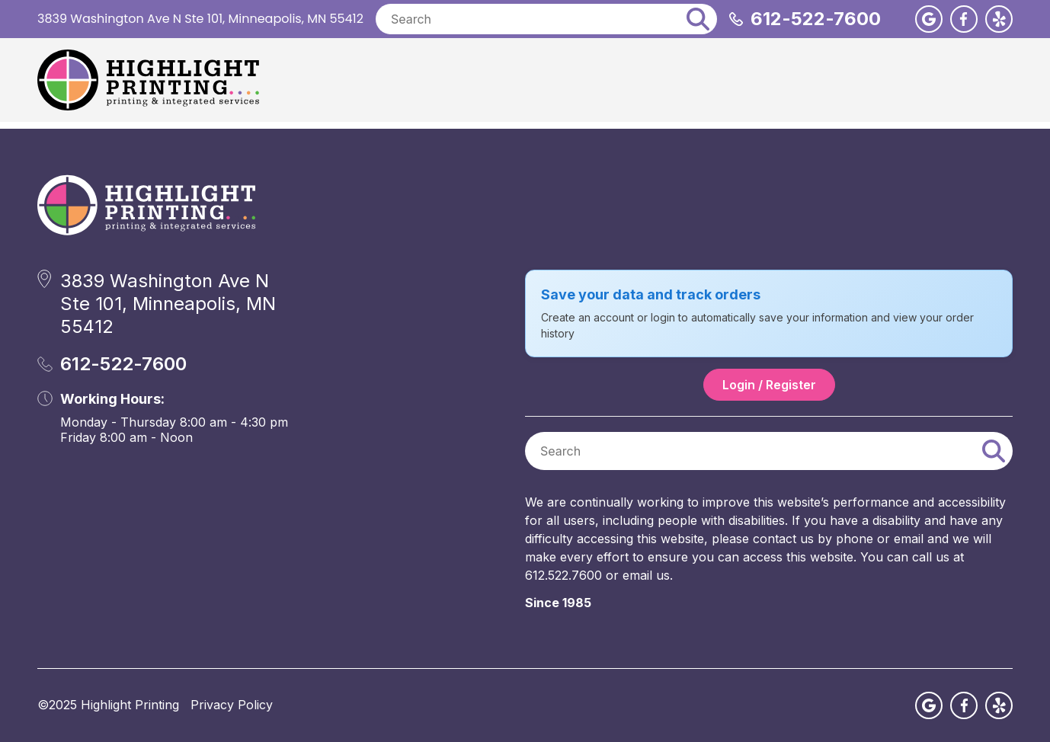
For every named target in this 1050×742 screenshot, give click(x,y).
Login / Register (769, 384)
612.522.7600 (563, 575)
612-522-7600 (816, 19)
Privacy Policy (231, 704)
